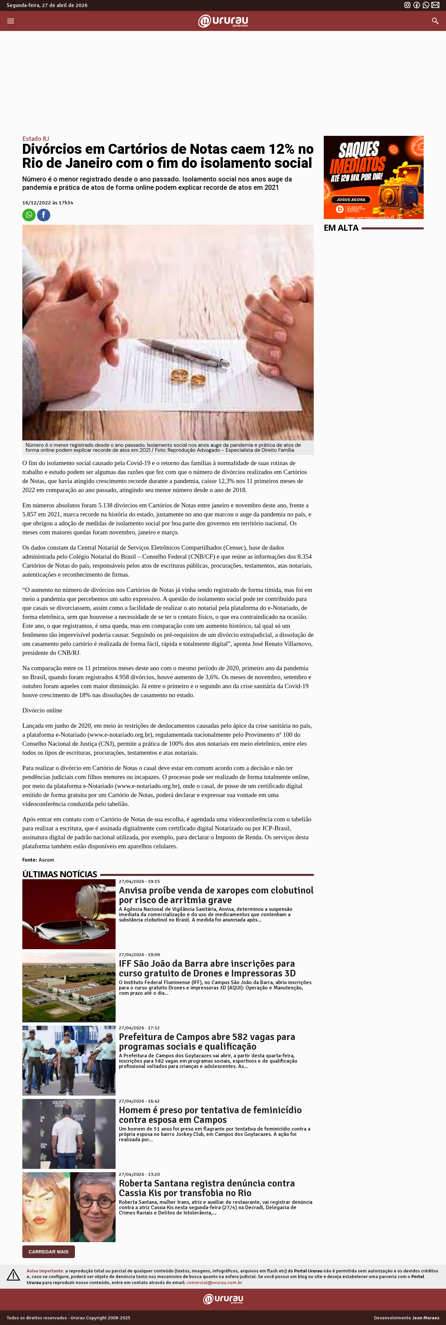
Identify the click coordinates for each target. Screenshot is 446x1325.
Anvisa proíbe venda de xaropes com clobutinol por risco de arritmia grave (216, 895)
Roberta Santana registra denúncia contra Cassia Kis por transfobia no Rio (207, 1188)
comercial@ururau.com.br (214, 1282)
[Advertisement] (223, 81)
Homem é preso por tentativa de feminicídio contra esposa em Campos (210, 1115)
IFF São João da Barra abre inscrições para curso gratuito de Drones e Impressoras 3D (207, 968)
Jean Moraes (425, 1318)
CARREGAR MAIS (49, 1251)
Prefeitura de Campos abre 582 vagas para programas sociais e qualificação (207, 1041)
